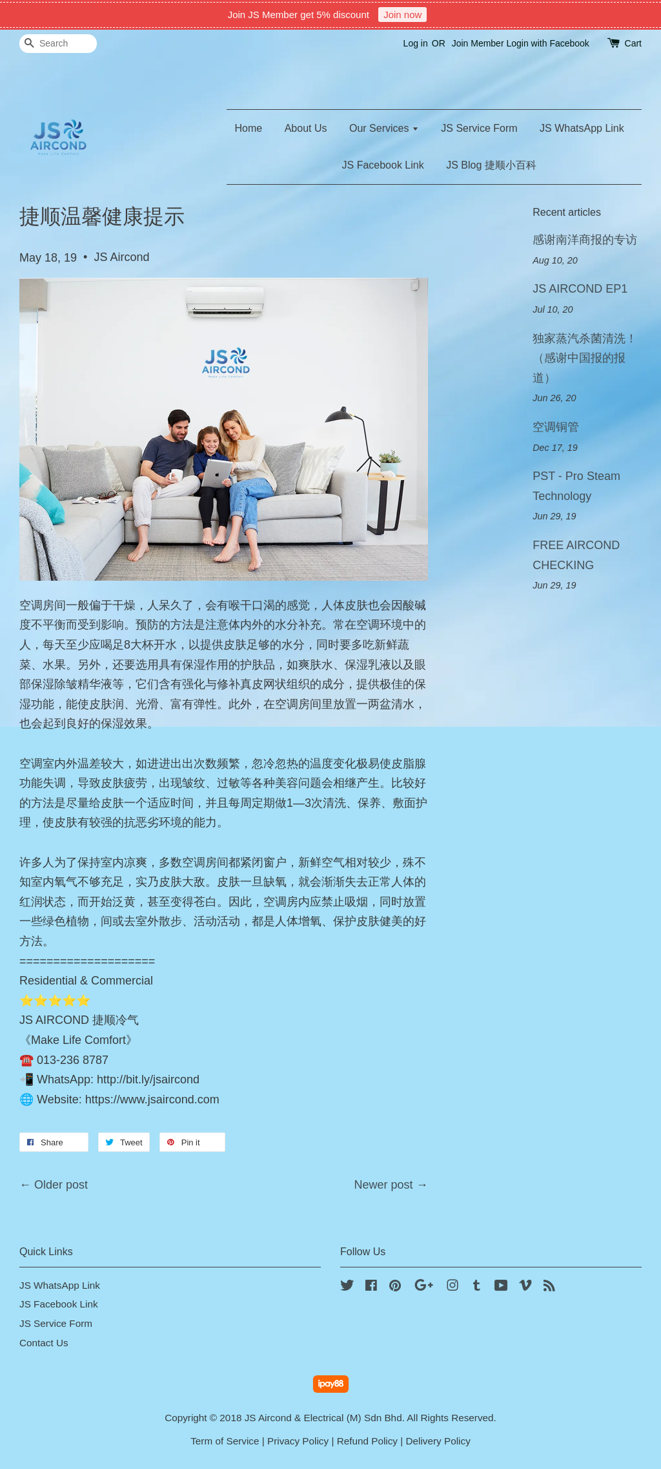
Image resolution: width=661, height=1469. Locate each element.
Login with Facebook (547, 43)
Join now (402, 14)
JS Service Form (479, 128)
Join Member (478, 43)
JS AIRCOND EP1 (580, 288)
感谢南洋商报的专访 (585, 239)
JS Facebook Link (383, 165)
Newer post (383, 1184)
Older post (61, 1184)
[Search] (58, 43)
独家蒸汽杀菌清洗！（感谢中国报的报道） (585, 358)
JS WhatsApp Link (582, 128)
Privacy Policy (298, 1440)
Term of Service (224, 1440)
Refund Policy (367, 1440)
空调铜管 (556, 427)
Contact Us (43, 1342)
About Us (306, 128)
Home (249, 128)
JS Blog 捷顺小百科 (491, 165)
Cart (633, 43)
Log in (415, 43)
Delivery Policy (438, 1440)
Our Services (384, 128)
